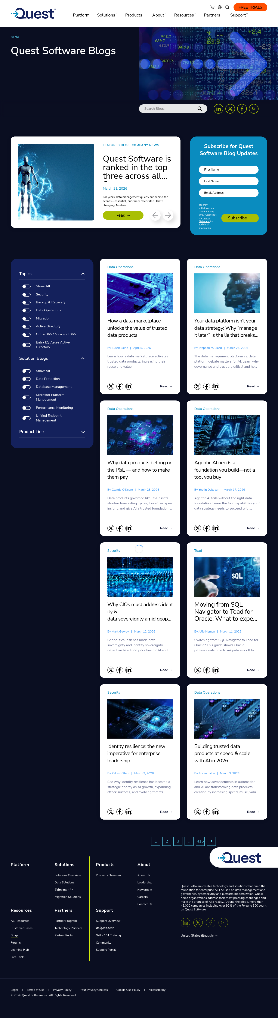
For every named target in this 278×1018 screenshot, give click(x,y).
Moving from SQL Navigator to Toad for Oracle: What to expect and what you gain (226, 612)
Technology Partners (68, 929)
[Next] (168, 215)
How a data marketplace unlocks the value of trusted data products (137, 328)
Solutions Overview (68, 876)
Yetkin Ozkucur (209, 490)
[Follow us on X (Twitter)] (230, 109)
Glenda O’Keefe (122, 490)
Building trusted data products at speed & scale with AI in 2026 (222, 754)
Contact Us (144, 905)
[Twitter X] (198, 924)
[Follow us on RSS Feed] (254, 109)
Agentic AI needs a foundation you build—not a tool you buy (224, 470)
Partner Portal (64, 936)
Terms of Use (35, 991)
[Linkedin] (185, 924)
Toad (199, 551)
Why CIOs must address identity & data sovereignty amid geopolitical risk (140, 612)
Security (115, 551)
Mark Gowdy (120, 632)
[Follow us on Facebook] (242, 109)
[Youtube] (223, 924)
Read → (123, 215)
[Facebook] (210, 924)
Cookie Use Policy (128, 991)
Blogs (14, 936)
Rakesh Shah (120, 774)
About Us (143, 876)
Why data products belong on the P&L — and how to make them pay (140, 470)
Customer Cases (22, 929)
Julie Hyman (207, 632)
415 (200, 842)
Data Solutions (64, 883)
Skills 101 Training (108, 936)
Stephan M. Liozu (210, 348)
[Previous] (155, 215)
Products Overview (108, 876)
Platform (81, 15)
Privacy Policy (62, 991)
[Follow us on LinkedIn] (218, 109)
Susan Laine (120, 348)
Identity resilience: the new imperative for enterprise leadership (136, 754)
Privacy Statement (204, 220)
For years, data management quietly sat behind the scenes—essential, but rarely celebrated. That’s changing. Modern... (133, 201)
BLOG (15, 37)
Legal (14, 991)
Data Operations (123, 267)
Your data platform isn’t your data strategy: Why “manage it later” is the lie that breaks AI (225, 328)
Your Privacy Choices (94, 991)
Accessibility (157, 991)
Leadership (144, 883)
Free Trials (250, 7)
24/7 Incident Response (105, 929)
